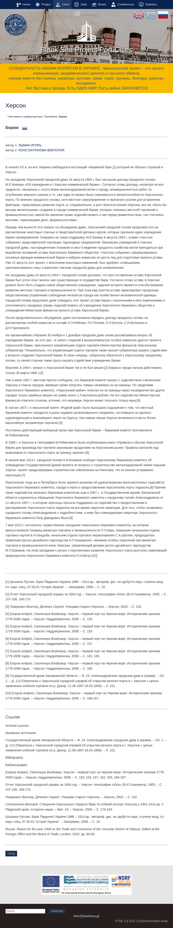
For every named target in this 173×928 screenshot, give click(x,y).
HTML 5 (120, 921)
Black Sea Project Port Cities (86, 36)
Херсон (15, 105)
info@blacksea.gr (86, 916)
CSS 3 (133, 921)
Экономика (50, 116)
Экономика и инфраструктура (25, 116)
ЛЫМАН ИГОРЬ (30, 145)
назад (11, 853)
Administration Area (154, 921)
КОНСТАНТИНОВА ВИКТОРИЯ (41, 150)
